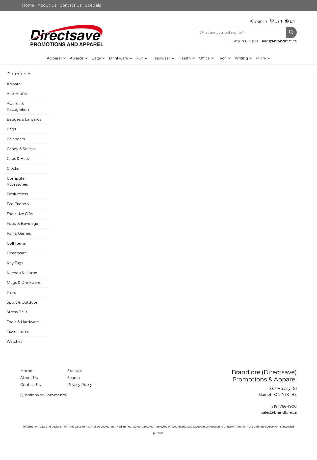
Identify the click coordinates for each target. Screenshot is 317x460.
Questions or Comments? (44, 395)
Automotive (17, 93)
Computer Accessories (17, 181)
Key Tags (15, 263)
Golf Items (16, 243)
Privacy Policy (79, 384)
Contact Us (70, 5)
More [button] (261, 58)
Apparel (14, 84)
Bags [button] (96, 58)
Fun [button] (139, 58)
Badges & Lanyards (24, 119)
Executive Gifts (20, 214)
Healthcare (17, 253)
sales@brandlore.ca (279, 41)
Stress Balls (17, 312)
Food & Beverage (22, 223)
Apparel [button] (54, 58)
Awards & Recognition (18, 106)
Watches (14, 341)
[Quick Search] (239, 32)
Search (73, 377)
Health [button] (184, 58)
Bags (11, 129)
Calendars (16, 139)
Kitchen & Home (22, 273)
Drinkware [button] (118, 58)
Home (28, 5)
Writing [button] (241, 58)
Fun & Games (19, 233)
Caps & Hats (18, 158)
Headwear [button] (160, 58)
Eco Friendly (18, 204)
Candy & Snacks (21, 149)
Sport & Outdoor (22, 302)
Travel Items (18, 331)
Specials (93, 5)
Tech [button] (222, 58)
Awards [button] (76, 58)
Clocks (13, 168)
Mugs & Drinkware (23, 282)
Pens (11, 292)
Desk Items (17, 194)
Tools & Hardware (23, 322)
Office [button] (204, 58)
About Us (47, 5)
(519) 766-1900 (244, 41)
